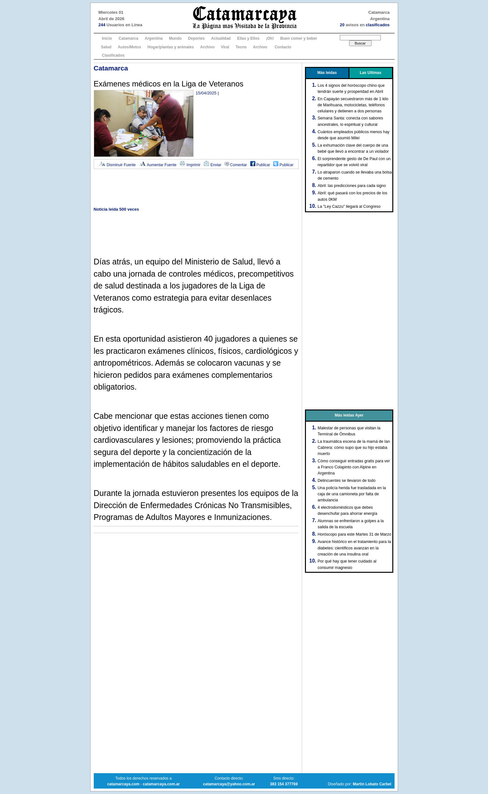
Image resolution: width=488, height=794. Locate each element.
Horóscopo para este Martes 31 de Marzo (354, 534)
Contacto (283, 47)
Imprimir (190, 165)
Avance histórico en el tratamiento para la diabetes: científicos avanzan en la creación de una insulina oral (354, 547)
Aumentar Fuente (157, 165)
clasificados (377, 24)
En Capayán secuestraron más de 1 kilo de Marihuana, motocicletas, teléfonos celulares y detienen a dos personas (353, 105)
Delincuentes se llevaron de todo (347, 480)
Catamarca (128, 38)
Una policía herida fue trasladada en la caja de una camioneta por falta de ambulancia (352, 494)
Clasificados (113, 55)
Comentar (236, 165)
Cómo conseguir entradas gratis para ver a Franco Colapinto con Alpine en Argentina (354, 467)
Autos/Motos (129, 47)
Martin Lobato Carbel (372, 784)
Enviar (212, 165)
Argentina (154, 38)
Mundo (175, 38)
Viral (225, 47)
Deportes (196, 38)
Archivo (207, 47)
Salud (106, 47)
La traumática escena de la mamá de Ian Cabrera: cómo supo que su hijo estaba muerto (354, 447)
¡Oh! (270, 38)
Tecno (241, 47)
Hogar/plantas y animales (171, 47)
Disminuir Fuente (117, 165)
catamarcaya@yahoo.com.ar (229, 784)
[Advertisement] (196, 188)
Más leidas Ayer (349, 415)
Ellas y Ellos (248, 38)
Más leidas (327, 72)
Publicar (260, 165)
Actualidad (221, 38)
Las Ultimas (370, 72)
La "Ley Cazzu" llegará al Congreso (349, 206)
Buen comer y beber (298, 38)
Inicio (107, 38)
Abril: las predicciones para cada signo (352, 185)
